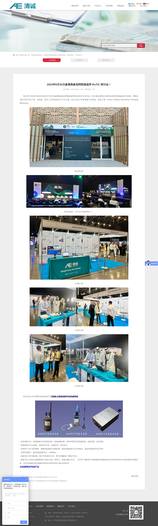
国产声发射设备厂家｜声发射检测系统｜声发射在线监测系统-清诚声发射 (41, 55)
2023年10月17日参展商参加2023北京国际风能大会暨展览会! (46, 481)
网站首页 (75, 6)
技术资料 (109, 6)
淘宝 (139, 4)
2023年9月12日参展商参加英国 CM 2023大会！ (42, 477)
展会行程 (105, 60)
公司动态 (78, 55)
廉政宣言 (132, 6)
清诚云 (131, 4)
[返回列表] (134, 476)
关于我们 (143, 6)
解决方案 (86, 6)
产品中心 (97, 6)
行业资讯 (79, 60)
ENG (146, 4)
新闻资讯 (120, 6)
